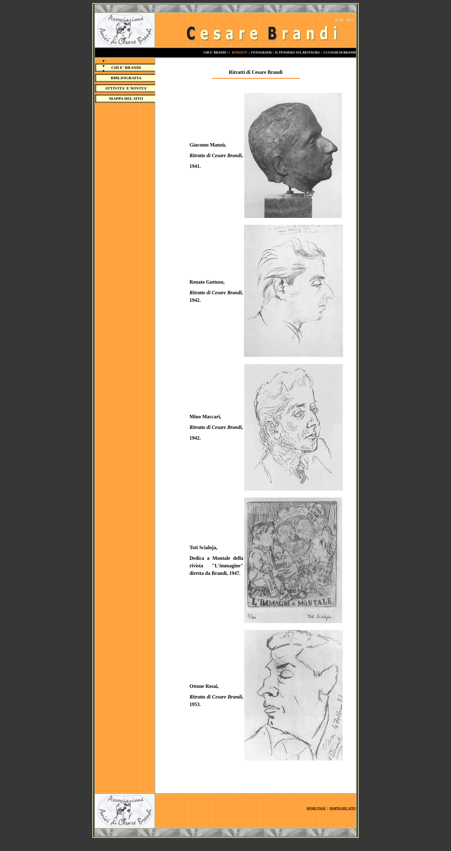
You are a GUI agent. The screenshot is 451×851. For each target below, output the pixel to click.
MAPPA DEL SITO (126, 98)
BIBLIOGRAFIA (126, 77)
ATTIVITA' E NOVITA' (126, 88)
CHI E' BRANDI (126, 67)
